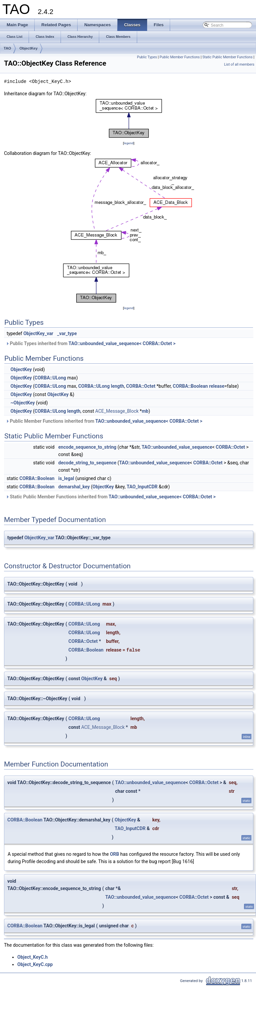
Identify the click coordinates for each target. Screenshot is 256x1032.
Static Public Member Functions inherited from (111, 496)
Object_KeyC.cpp (35, 964)
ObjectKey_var (38, 333)
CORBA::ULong (50, 377)
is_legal (66, 478)
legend (128, 143)
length (117, 386)
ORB (114, 854)
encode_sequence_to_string (87, 447)
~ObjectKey (22, 402)
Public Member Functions (179, 57)
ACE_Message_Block (116, 411)
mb (145, 411)
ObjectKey (28, 48)
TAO (7, 48)
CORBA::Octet (140, 386)
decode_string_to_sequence (87, 462)
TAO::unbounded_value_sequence (176, 447)
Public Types (147, 57)
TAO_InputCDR (142, 486)
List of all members (239, 64)
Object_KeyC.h (32, 957)
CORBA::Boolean (190, 386)
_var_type (67, 333)
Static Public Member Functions (227, 57)
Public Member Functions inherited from (104, 421)
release (216, 386)
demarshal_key (74, 486)
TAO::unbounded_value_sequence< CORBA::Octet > (122, 343)
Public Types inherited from (90, 343)
